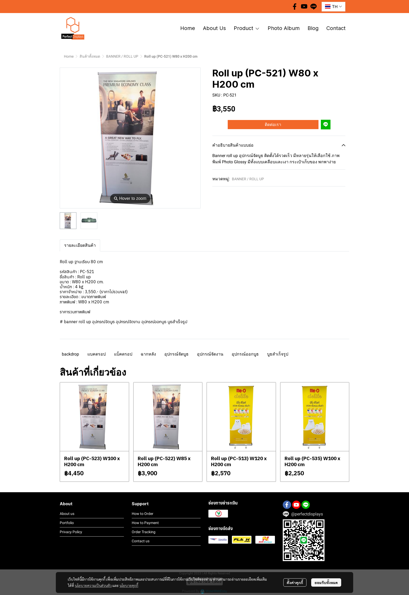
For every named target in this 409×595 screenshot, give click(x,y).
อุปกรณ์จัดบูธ (176, 354)
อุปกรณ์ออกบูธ (245, 354)
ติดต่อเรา (273, 124)
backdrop (70, 354)
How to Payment (145, 523)
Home (69, 56)
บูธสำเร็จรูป (277, 354)
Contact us (140, 541)
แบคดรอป (96, 354)
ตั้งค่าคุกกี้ (295, 582)
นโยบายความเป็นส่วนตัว (93, 585)
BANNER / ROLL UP (122, 56)
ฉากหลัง (148, 354)
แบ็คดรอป (123, 354)
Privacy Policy (71, 532)
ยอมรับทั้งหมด (326, 582)
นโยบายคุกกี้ (128, 585)
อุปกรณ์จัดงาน (210, 354)
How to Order (142, 514)
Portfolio (67, 523)
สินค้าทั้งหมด (90, 56)
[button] (333, 6)
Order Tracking (143, 532)
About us (67, 514)
